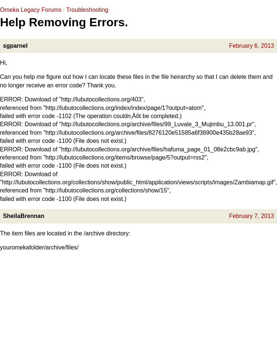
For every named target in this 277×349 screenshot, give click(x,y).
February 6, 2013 (251, 46)
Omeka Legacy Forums (30, 10)
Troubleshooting (87, 10)
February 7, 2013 (251, 216)
